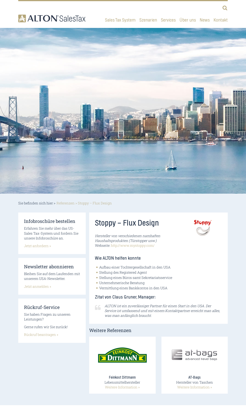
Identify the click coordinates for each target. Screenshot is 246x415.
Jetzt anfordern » (37, 245)
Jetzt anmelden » (37, 286)
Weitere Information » (122, 387)
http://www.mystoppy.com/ (133, 245)
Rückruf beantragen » (41, 334)
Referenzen (66, 203)
